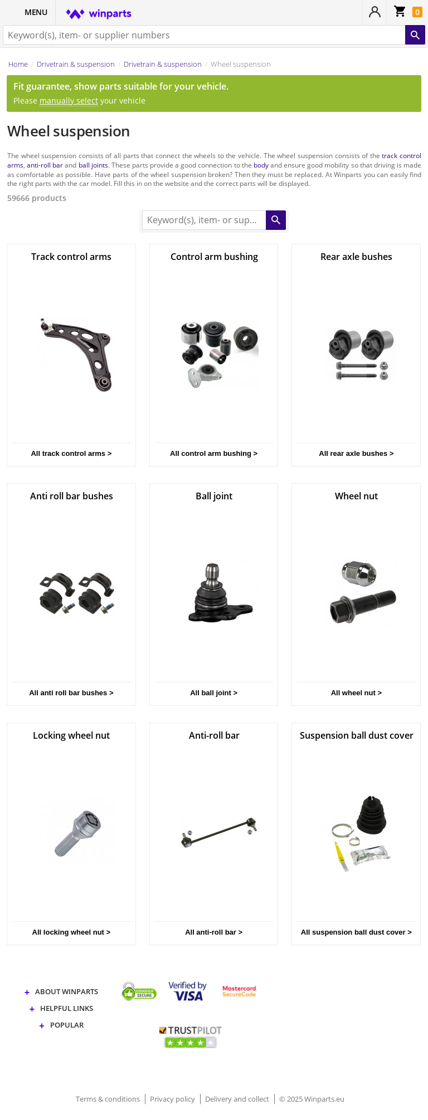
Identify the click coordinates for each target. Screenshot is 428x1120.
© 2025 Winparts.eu (311, 1099)
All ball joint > (213, 693)
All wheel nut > (356, 693)
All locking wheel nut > (71, 932)
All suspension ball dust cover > (356, 932)
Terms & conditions (109, 1099)
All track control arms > (71, 453)
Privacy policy (173, 1099)
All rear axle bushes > (356, 453)
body (261, 164)
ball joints (93, 164)
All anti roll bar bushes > (71, 693)
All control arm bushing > (213, 453)
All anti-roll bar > (213, 932)
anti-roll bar (45, 164)
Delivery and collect (238, 1099)
